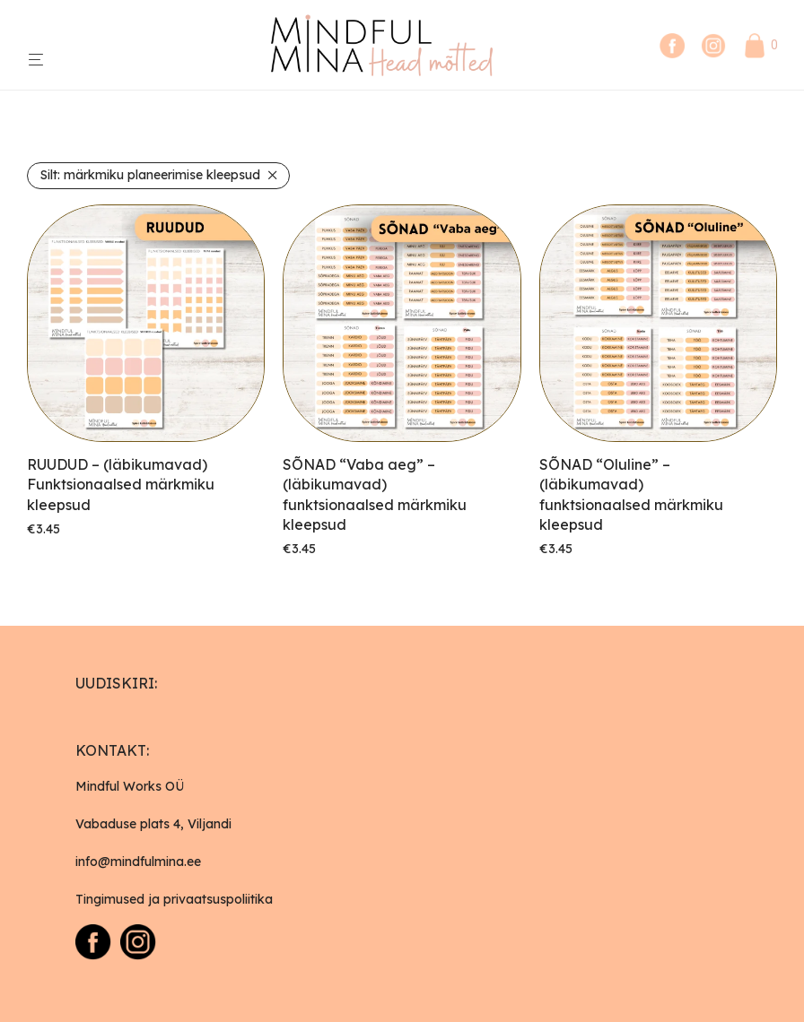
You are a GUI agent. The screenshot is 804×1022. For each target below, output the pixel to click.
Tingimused (109, 899)
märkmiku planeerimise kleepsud (150, 175)
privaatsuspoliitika (218, 899)
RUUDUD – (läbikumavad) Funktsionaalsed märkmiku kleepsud (120, 484)
